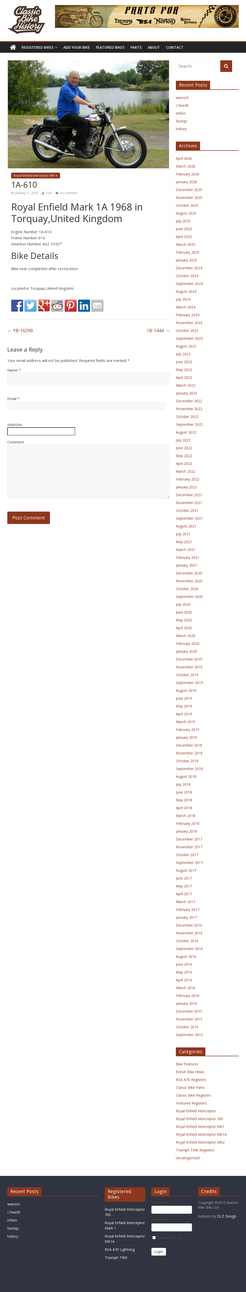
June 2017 (184, 878)
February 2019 (187, 729)
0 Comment (66, 193)
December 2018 (189, 745)
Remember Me (167, 1238)
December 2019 (189, 659)
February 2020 (187, 643)
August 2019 (186, 690)
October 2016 (187, 940)
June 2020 (184, 612)
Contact (174, 47)
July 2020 (183, 604)
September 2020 (189, 596)
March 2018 (185, 815)
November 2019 (189, 667)
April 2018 (184, 807)
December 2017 (189, 839)
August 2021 (186, 526)
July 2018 (183, 784)
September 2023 (189, 338)
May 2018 (184, 800)
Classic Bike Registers (193, 1095)
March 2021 (185, 549)
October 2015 (187, 1026)
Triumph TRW (116, 1257)
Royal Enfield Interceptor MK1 (200, 1126)
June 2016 (184, 964)
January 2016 (186, 1003)
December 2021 (189, 494)
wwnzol (182, 97)
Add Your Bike (76, 47)
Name (14, 370)
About (154, 47)
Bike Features (187, 1064)
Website (14, 424)
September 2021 (189, 518)
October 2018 (187, 760)
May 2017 (184, 886)
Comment (15, 441)
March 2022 (185, 471)
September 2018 (189, 768)
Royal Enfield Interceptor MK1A (36, 175)
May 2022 (184, 455)
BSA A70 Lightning (120, 1249)
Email (13, 398)
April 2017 (184, 893)
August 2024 (186, 291)
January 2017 (186, 917)
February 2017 (187, 909)
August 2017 (186, 870)
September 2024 (189, 283)
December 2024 (189, 268)
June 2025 (184, 228)
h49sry (181, 128)
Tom (48, 193)
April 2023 (184, 377)
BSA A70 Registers (191, 1079)
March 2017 (185, 901)
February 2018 (187, 823)
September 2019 (189, 682)
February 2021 (187, 557)
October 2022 (187, 416)
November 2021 (189, 502)
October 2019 (187, 674)
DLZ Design (226, 1216)
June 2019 (184, 698)
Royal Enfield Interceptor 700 (199, 1118)
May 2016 (184, 972)
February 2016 (187, 995)
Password (159, 1220)
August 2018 (186, 776)
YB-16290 (20, 330)
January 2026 (186, 181)
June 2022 (184, 447)
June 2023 (184, 361)
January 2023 (186, 393)
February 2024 (187, 314)
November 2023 (189, 322)
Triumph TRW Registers (195, 1150)
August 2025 (186, 213)
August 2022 (186, 432)
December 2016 (189, 925)
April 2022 (184, 463)
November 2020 (189, 580)
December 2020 (189, 573)
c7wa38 (182, 105)
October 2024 (187, 275)
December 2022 (189, 401)
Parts (136, 47)
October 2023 (187, 330)
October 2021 (187, 510)
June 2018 (184, 792)
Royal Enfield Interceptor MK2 (200, 1142)
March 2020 (185, 635)
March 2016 (185, 987)
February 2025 (187, 252)
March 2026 (185, 166)
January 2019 (186, 737)
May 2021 (184, 541)
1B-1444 (158, 330)
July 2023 (183, 354)
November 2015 (189, 1019)
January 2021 (186, 565)
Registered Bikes (37, 47)
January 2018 (186, 831)
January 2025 (186, 260)
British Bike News (190, 1071)
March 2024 (185, 307)
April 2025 (184, 236)
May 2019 (184, 706)
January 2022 (186, 487)
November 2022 (189, 408)
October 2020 (187, 588)
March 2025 (185, 244)
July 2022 (183, 440)
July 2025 (183, 221)
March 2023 (185, 385)
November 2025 (189, 197)
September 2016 (189, 948)
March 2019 (185, 721)
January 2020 (186, 651)
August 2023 (186, 346)
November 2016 (189, 933)
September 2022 (189, 424)
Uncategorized (188, 1157)
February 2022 (187, 479)
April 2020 (184, 627)
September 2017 (189, 862)
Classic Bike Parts (190, 1087)
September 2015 (189, 1034)
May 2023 (184, 369)
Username (160, 1202)
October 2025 (187, 205)
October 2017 (187, 854)
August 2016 (186, 956)
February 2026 (187, 174)
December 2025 (189, 189)
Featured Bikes (110, 47)
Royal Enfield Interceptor (196, 1111)
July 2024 (183, 299)
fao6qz (181, 121)
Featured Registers (191, 1103)
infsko (181, 113)
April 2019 (184, 713)
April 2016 (184, 980)
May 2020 (184, 620)
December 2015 (189, 1011)
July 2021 (183, 534)
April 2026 (184, 158)
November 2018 (189, 753)
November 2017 (189, 847)
